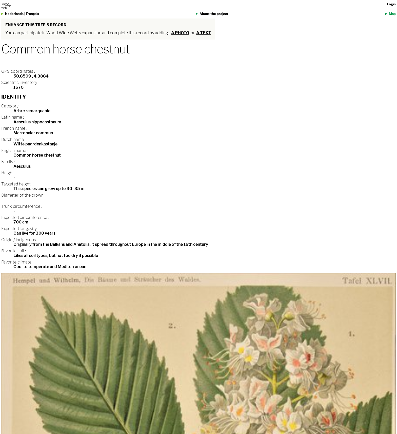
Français (32, 14)
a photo (180, 32)
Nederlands (14, 14)
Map (392, 14)
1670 (18, 87)
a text (203, 32)
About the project (214, 14)
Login (391, 4)
